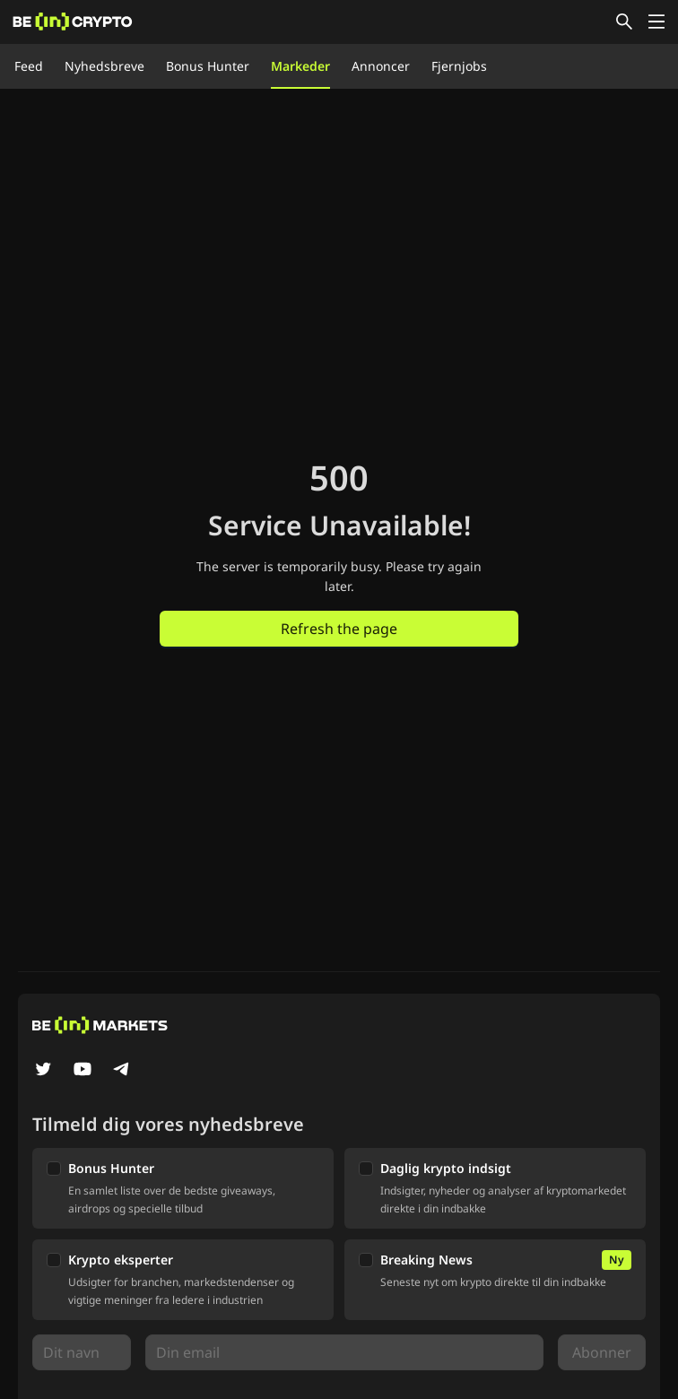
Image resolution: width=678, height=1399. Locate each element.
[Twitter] (43, 1070)
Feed (28, 65)
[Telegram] (122, 1070)
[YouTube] (82, 1070)
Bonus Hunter (207, 65)
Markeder (300, 65)
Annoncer (381, 65)
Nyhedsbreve (104, 65)
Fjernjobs (459, 65)
